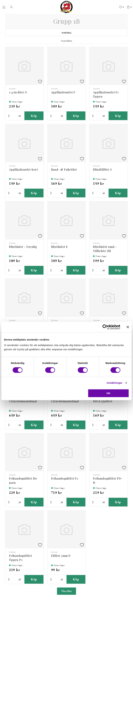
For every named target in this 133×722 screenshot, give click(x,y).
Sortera (67, 32)
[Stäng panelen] (128, 327)
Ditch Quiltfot (102, 401)
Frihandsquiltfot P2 (64, 478)
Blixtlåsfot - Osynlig (23, 247)
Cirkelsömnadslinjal (23, 401)
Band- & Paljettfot (64, 169)
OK (108, 393)
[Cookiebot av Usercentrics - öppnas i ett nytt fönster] (105, 327)
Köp (34, 116)
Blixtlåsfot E (59, 247)
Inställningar (114, 382)
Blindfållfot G (102, 169)
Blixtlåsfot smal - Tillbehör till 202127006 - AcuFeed (107, 251)
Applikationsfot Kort (23, 169)
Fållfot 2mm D (60, 555)
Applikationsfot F (63, 92)
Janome (12, 88)
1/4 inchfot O (18, 92)
